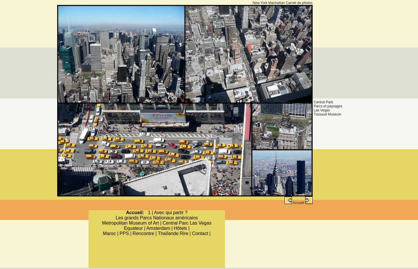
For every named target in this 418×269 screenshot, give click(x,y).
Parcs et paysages (328, 106)
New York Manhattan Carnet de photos (282, 3)
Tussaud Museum (327, 114)
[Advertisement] (340, 22)
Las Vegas (322, 110)
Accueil (298, 203)
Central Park (323, 102)
